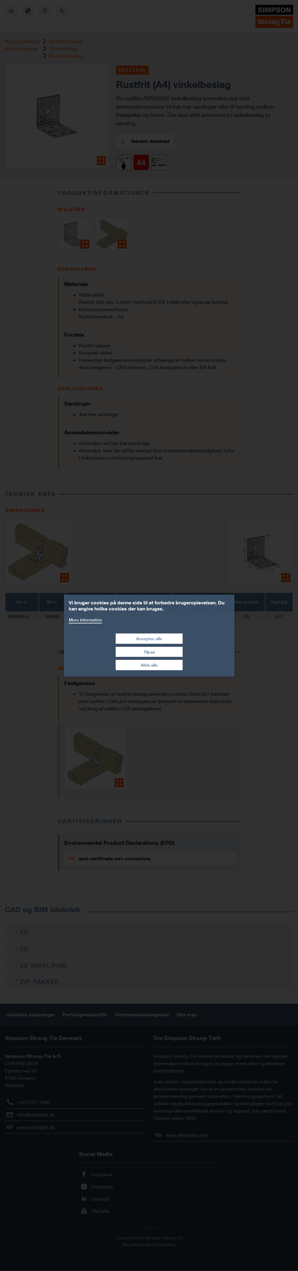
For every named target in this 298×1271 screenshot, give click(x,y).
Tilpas (149, 651)
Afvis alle (149, 665)
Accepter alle (149, 638)
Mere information (85, 619)
